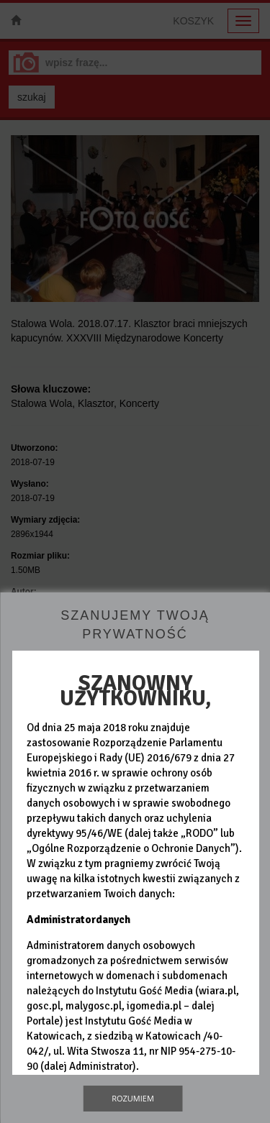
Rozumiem (133, 1098)
